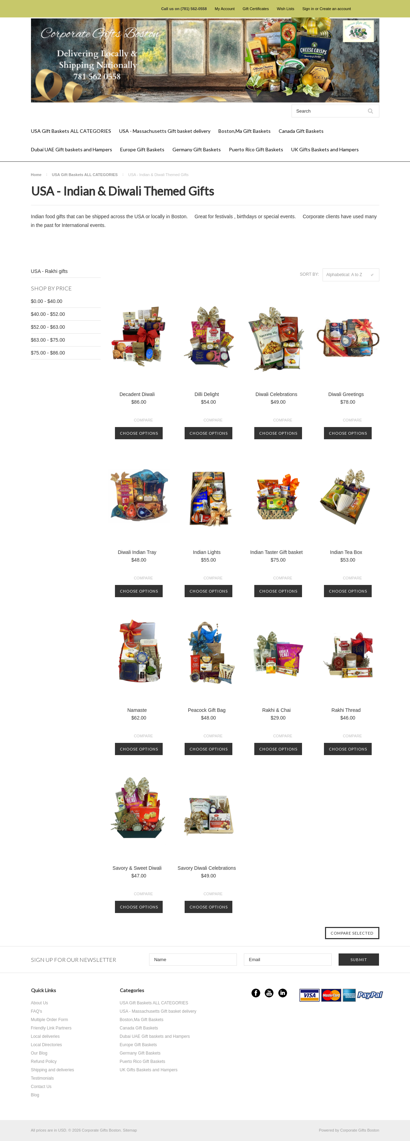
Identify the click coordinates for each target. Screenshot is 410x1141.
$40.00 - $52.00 (48, 314)
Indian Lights (207, 552)
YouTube (269, 993)
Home (36, 175)
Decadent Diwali (137, 394)
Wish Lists (285, 9)
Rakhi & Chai (276, 710)
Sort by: (309, 274)
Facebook (256, 993)
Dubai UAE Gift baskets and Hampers (71, 149)
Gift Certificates (256, 9)
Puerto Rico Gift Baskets (256, 149)
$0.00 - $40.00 (46, 301)
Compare (143, 420)
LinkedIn (282, 993)
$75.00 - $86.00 (48, 353)
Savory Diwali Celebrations (207, 868)
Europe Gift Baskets (142, 149)
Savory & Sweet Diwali (137, 868)
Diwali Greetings (346, 394)
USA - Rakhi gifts (49, 271)
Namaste (137, 710)
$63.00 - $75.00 (48, 340)
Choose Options (139, 433)
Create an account (335, 9)
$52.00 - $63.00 (48, 327)
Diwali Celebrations (276, 394)
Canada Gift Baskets (301, 131)
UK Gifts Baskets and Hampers (325, 149)
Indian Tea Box (346, 552)
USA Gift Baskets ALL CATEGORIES (71, 131)
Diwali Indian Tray (137, 552)
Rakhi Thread (346, 710)
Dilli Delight (206, 394)
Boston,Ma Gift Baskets (244, 131)
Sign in (308, 9)
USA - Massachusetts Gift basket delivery (164, 131)
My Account (225, 9)
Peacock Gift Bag (206, 710)
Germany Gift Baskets (196, 149)
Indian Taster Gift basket (276, 552)
